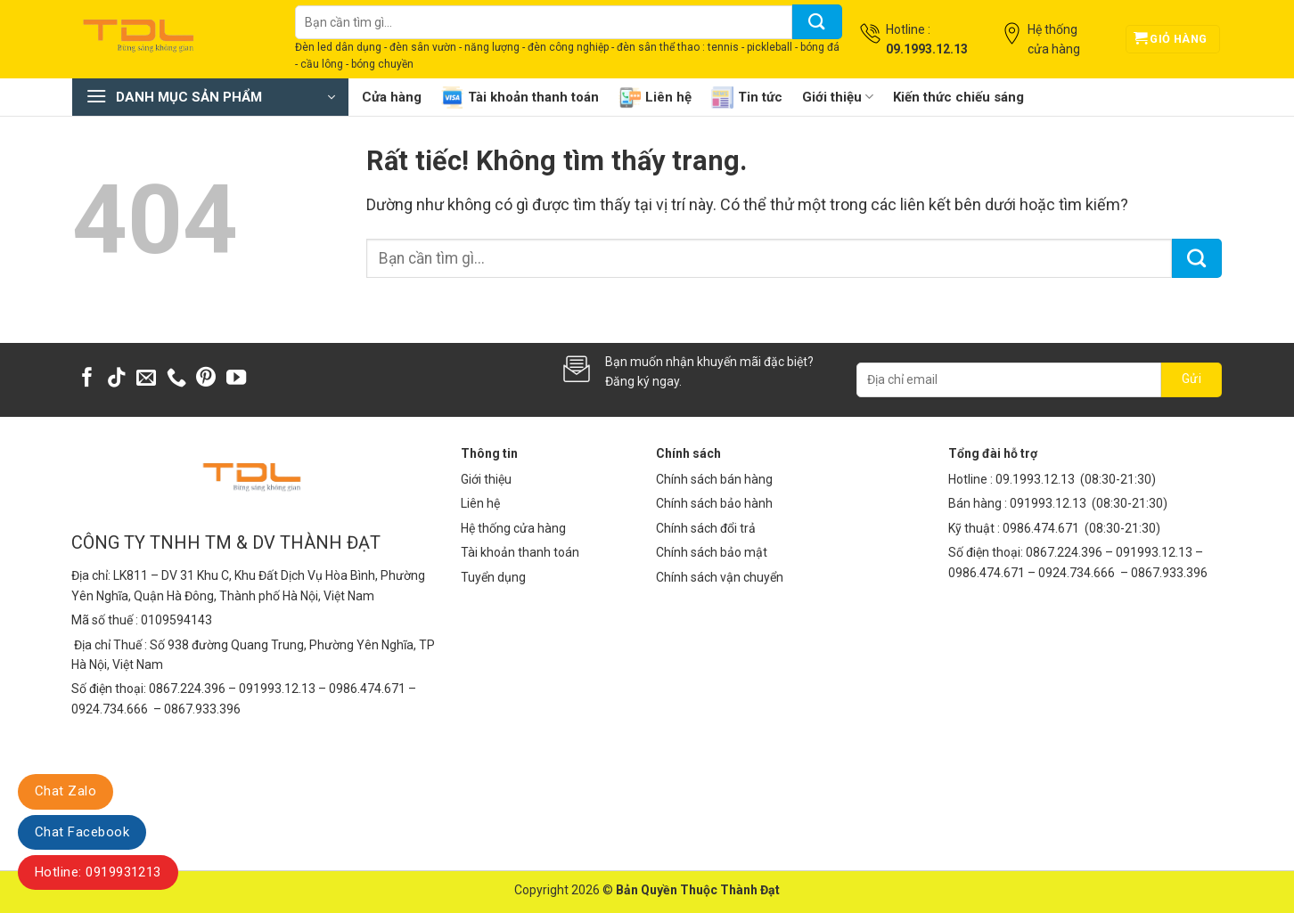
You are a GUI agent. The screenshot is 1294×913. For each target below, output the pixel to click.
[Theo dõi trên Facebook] (87, 379)
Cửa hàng (392, 97)
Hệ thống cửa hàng (513, 528)
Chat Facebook (82, 832)
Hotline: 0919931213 (98, 872)
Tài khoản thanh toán (520, 97)
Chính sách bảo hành (714, 503)
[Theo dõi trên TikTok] (117, 379)
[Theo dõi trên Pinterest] (206, 379)
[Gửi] (817, 21)
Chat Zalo (65, 791)
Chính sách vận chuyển (719, 577)
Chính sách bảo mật (711, 552)
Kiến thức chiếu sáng (958, 97)
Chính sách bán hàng (714, 479)
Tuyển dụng (493, 577)
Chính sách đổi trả (706, 528)
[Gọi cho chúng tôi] (176, 379)
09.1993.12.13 (1035, 479)
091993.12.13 (1048, 503)
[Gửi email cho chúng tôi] (146, 379)
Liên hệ (655, 97)
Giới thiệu (837, 96)
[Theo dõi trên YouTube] (236, 379)
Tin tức (746, 97)
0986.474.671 (1042, 528)
